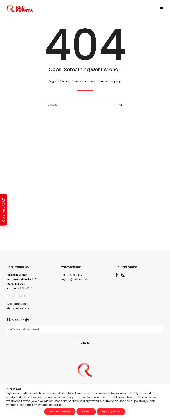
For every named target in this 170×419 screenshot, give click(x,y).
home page (113, 81)
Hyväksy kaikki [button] (111, 411)
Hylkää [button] (86, 411)
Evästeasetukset (17, 304)
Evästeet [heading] (14, 389)
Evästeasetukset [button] (60, 411)
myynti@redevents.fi (74, 279)
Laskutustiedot (16, 296)
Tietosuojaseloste (18, 308)
